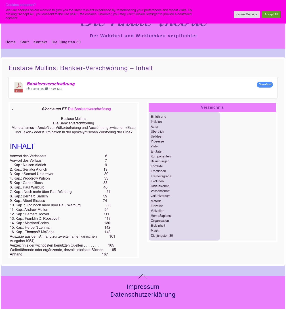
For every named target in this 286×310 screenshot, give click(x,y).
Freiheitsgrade (161, 176)
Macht (155, 230)
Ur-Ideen (157, 136)
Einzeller (157, 206)
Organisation (160, 220)
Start (24, 42)
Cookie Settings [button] (246, 14)
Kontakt (40, 42)
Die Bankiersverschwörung (89, 109)
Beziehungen (160, 161)
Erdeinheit (158, 225)
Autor (154, 126)
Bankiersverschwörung (51, 84)
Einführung (158, 116)
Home (10, 42)
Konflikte (157, 166)
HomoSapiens (161, 216)
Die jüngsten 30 (66, 42)
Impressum (142, 286)
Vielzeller (157, 211)
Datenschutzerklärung (143, 294)
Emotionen (158, 171)
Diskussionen (160, 186)
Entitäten (157, 151)
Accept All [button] (271, 14)
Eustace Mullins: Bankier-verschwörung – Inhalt (80, 68)
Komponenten (161, 156)
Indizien (156, 122)
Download (265, 84)
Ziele (154, 146)
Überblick (157, 131)
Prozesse (157, 141)
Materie (156, 201)
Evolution (157, 181)
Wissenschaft (160, 191)
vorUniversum (160, 196)
